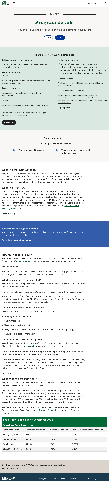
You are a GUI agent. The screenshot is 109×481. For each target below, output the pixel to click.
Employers (42, 479)
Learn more (8, 214)
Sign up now (65, 108)
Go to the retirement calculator (18, 240)
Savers (53, 479)
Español (63, 479)
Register (60, 38)
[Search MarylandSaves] (92, 3)
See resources (10, 266)
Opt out (6, 373)
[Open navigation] (105, 3)
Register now (9, 122)
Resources (74, 479)
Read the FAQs (10, 468)
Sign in (48, 38)
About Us (86, 479)
